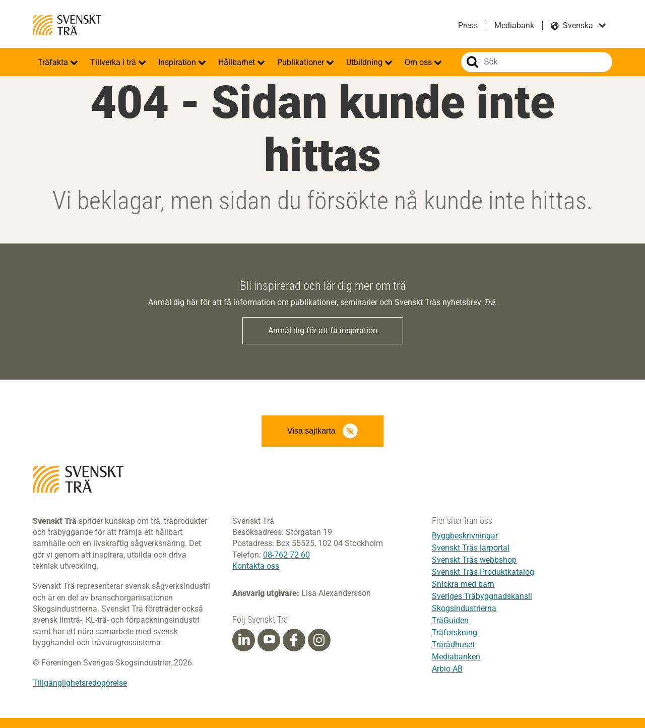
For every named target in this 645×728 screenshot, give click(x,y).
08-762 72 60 (286, 555)
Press (468, 25)
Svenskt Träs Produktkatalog (483, 572)
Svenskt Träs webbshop (474, 560)
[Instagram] (319, 640)
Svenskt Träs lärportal (470, 548)
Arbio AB (447, 669)
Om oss (419, 62)
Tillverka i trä (114, 62)
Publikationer (301, 62)
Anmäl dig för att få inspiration (322, 330)
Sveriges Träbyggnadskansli (482, 596)
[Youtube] (269, 640)
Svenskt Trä (67, 25)
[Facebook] (294, 640)
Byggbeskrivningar (465, 535)
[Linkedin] (243, 640)
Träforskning (454, 632)
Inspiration (178, 62)
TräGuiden (450, 620)
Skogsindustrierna (464, 608)
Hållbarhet (237, 62)
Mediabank (514, 25)
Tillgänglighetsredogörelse (80, 683)
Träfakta (54, 62)
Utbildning (365, 62)
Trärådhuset (453, 644)
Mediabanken (456, 656)
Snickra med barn (463, 584)
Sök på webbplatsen (472, 62)
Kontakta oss (255, 566)
